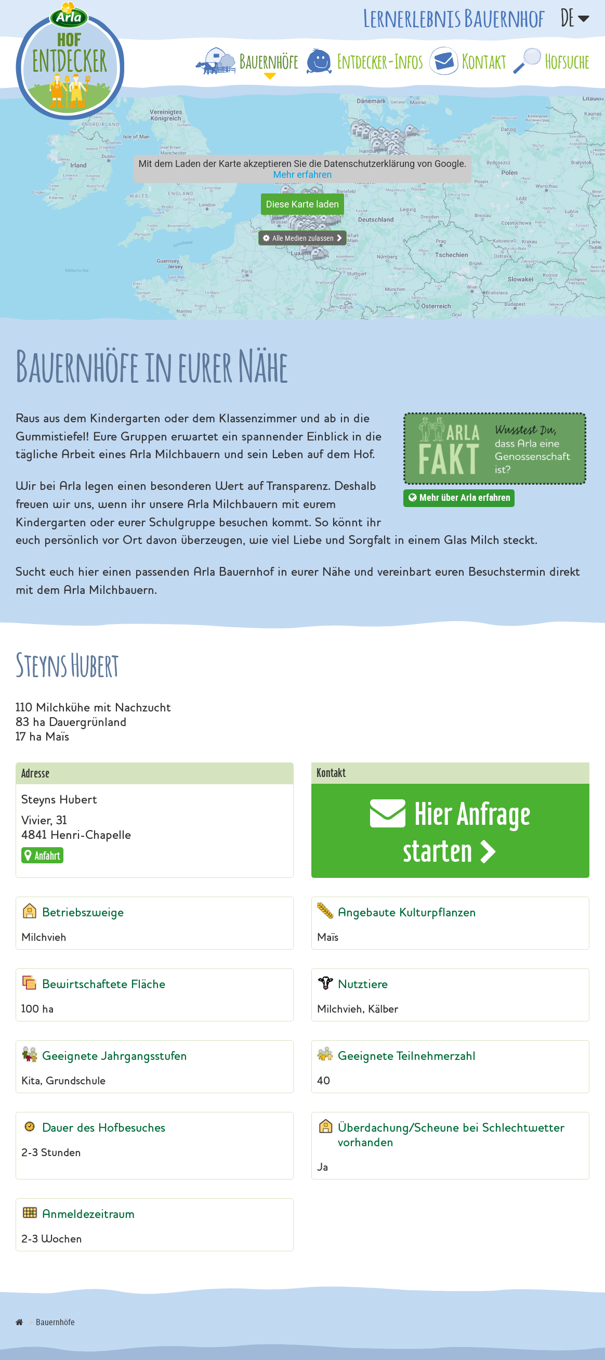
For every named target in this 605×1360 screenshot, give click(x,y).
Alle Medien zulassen (303, 238)
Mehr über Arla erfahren (464, 497)
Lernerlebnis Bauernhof (454, 18)
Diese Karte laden (302, 204)
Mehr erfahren (302, 174)
